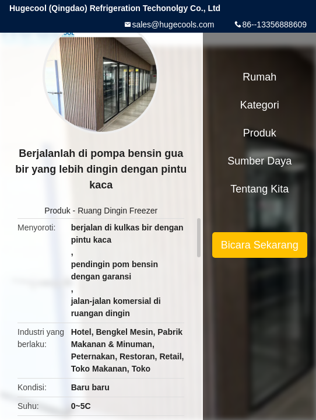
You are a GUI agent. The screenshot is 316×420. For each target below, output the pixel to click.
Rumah (259, 77)
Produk (57, 210)
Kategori (259, 105)
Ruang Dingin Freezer (117, 210)
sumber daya (259, 161)
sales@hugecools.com (173, 24)
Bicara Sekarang (260, 245)
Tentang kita (259, 189)
